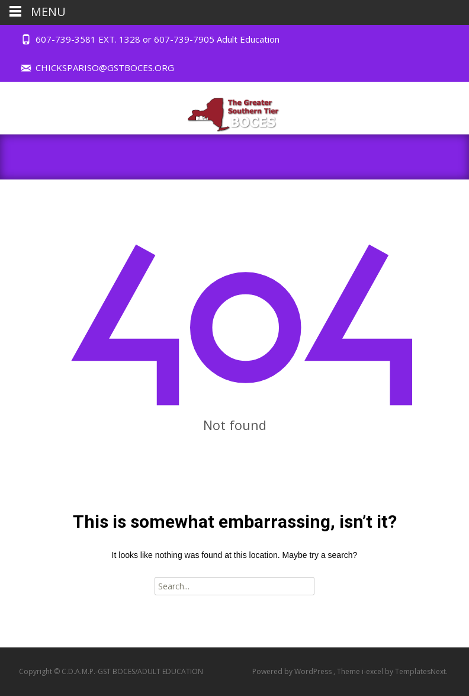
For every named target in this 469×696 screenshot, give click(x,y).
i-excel (373, 671)
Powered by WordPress (292, 671)
